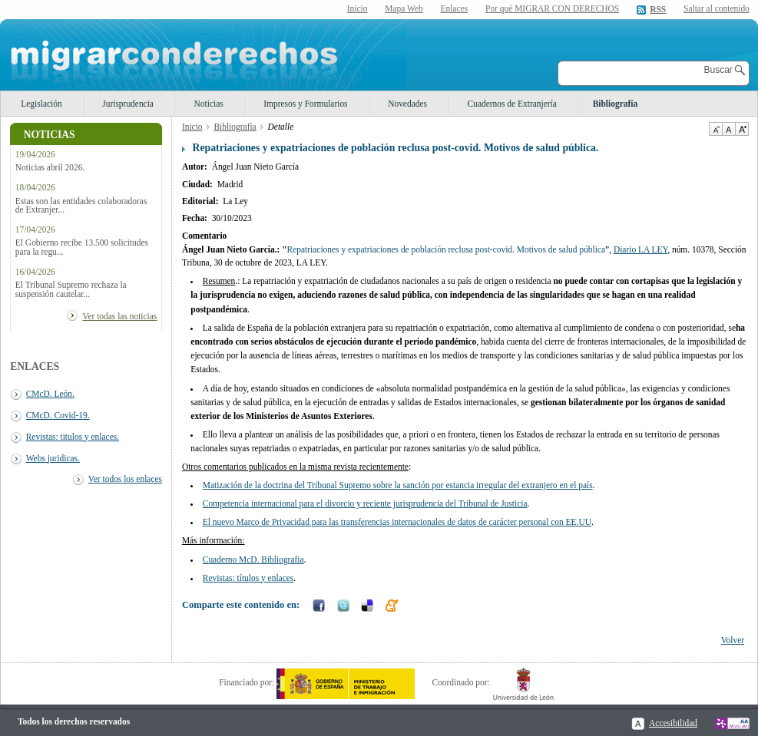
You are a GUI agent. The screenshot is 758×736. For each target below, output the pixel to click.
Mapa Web (403, 8)
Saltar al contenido (717, 9)
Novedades (407, 103)
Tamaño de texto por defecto (728, 129)
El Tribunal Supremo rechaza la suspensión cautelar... (71, 289)
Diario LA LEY (640, 249)
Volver (732, 640)
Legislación (41, 103)
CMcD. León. (50, 393)
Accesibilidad (673, 723)
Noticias (208, 103)
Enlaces (454, 8)
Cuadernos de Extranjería (512, 103)
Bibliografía (615, 103)
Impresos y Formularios (305, 103)
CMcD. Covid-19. (58, 415)
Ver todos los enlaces (125, 479)
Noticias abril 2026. (50, 167)
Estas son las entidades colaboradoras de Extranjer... (81, 205)
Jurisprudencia (128, 103)
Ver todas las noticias (119, 316)
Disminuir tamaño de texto (715, 129)
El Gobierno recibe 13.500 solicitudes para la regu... (81, 247)
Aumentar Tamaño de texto (742, 129)
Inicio (357, 8)
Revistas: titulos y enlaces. (72, 436)
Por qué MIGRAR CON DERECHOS (552, 8)
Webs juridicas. (53, 458)
